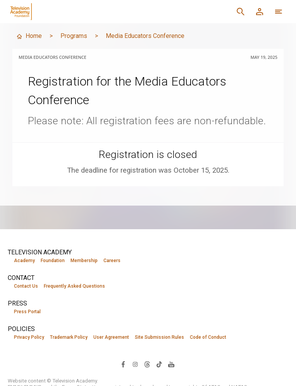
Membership (84, 260)
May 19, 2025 (263, 57)
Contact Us (26, 286)
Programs (73, 35)
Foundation (53, 260)
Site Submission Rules (159, 337)
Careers (111, 260)
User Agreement (111, 337)
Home (29, 35)
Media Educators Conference (145, 35)
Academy (24, 260)
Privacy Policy (29, 337)
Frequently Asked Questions (74, 286)
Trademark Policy (69, 337)
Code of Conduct (208, 337)
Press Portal (27, 311)
